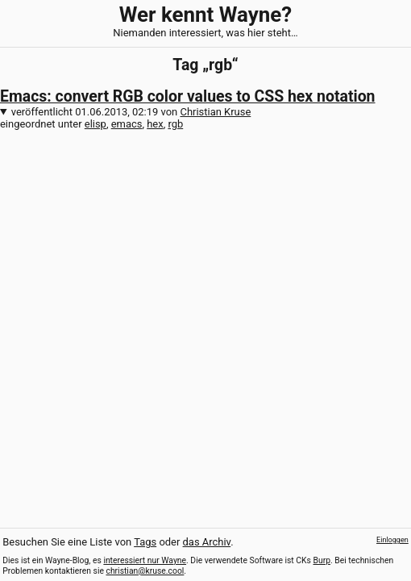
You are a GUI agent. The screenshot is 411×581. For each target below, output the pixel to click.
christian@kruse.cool (145, 571)
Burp (322, 560)
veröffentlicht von (131, 112)
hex (155, 124)
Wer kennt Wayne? (205, 14)
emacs (127, 124)
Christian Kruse (215, 112)
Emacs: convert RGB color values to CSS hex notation (188, 96)
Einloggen (392, 540)
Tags (145, 542)
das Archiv (207, 542)
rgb (175, 124)
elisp (95, 124)
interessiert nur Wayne (144, 560)
